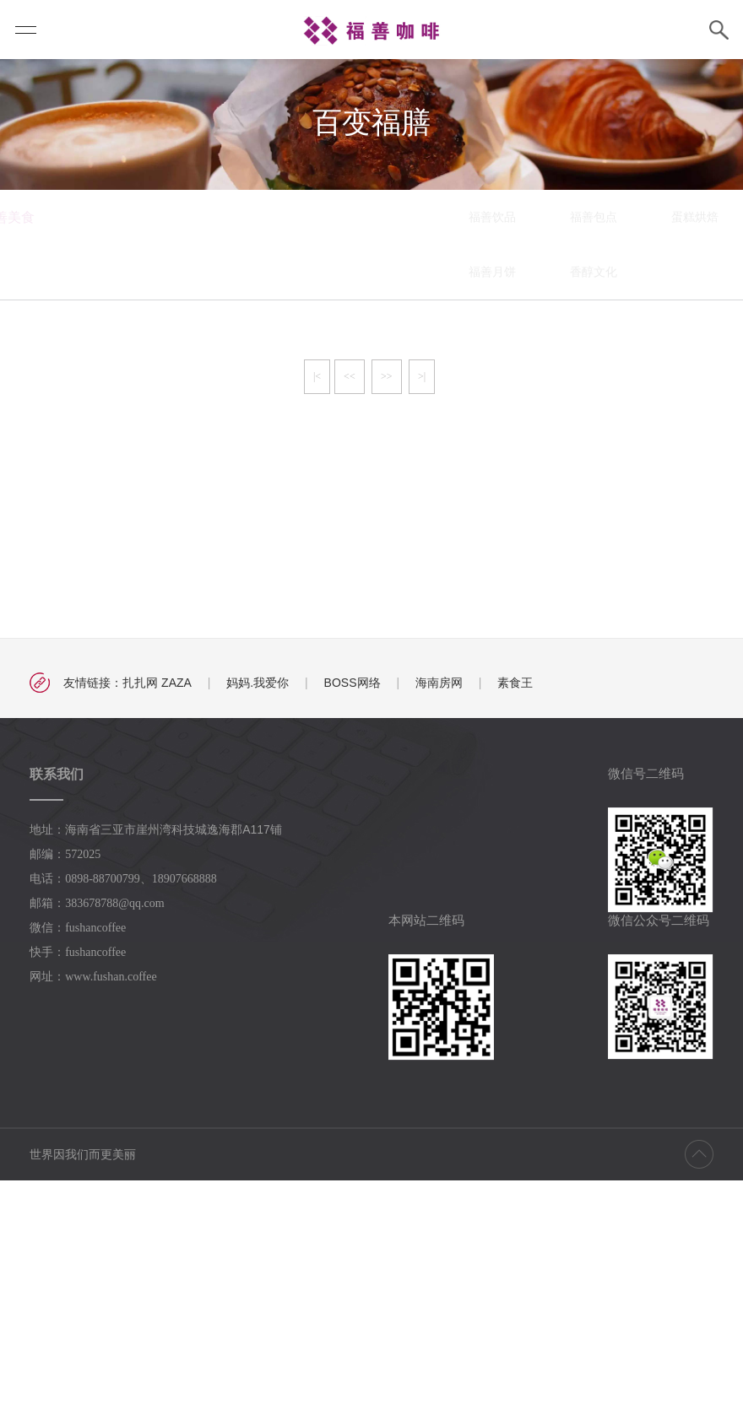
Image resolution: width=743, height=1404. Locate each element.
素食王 (515, 906)
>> (387, 600)
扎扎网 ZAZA (157, 906)
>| (422, 600)
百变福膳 (570, 440)
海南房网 (439, 906)
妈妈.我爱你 (257, 906)
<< (349, 600)
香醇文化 (367, 495)
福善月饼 (266, 495)
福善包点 (367, 440)
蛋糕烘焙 (468, 440)
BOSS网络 (352, 906)
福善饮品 (266, 440)
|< (317, 600)
